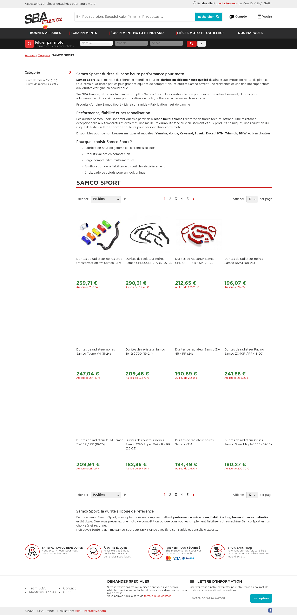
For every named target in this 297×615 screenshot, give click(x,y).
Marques (44, 55)
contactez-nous (228, 3)
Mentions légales (42, 592)
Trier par (82, 199)
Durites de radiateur (41, 84)
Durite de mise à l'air (41, 80)
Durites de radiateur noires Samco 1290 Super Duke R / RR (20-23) (148, 444)
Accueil (30, 55)
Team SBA (37, 588)
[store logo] (43, 18)
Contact (69, 588)
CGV (67, 592)
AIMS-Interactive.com (90, 611)
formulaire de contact (157, 596)
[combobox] (148, 16)
